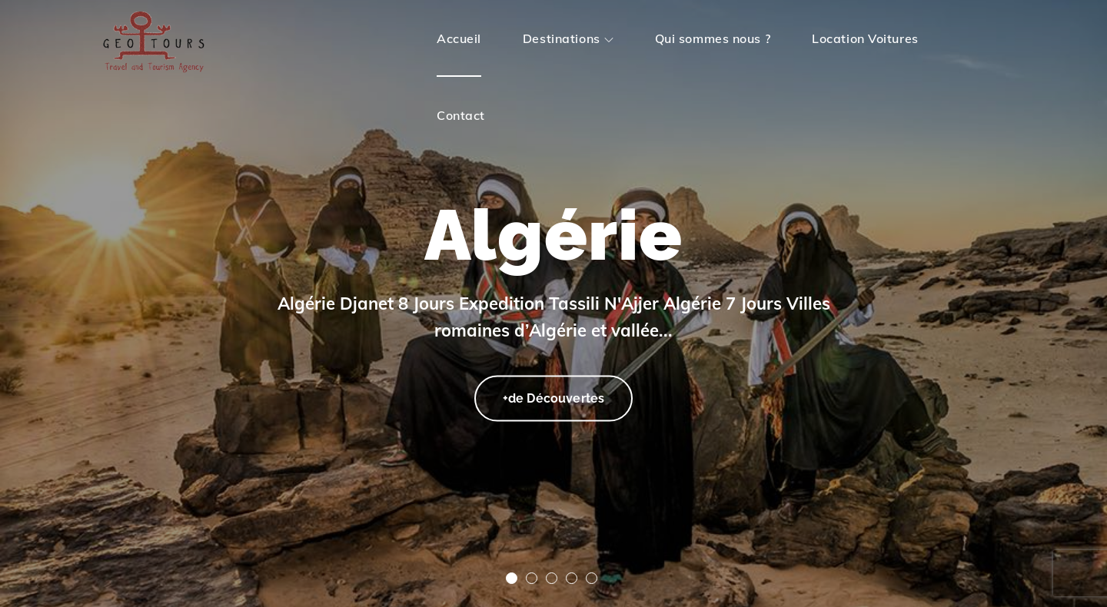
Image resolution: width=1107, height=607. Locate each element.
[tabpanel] (553, 303)
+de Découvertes (553, 395)
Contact (461, 115)
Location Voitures (865, 38)
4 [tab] (571, 578)
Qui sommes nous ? (713, 38)
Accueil (459, 38)
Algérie (553, 235)
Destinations (568, 38)
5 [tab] (591, 578)
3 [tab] (551, 578)
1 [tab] (511, 578)
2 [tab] (531, 578)
